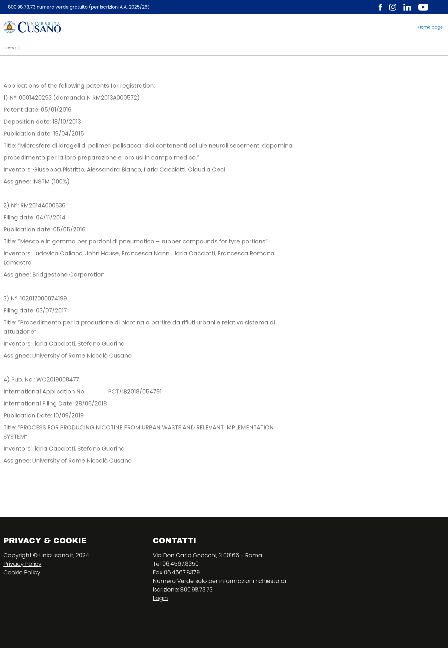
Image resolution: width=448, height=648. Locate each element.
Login (160, 598)
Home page (430, 27)
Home (9, 48)
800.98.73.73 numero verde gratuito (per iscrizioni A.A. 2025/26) (79, 7)
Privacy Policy (22, 564)
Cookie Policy (21, 572)
